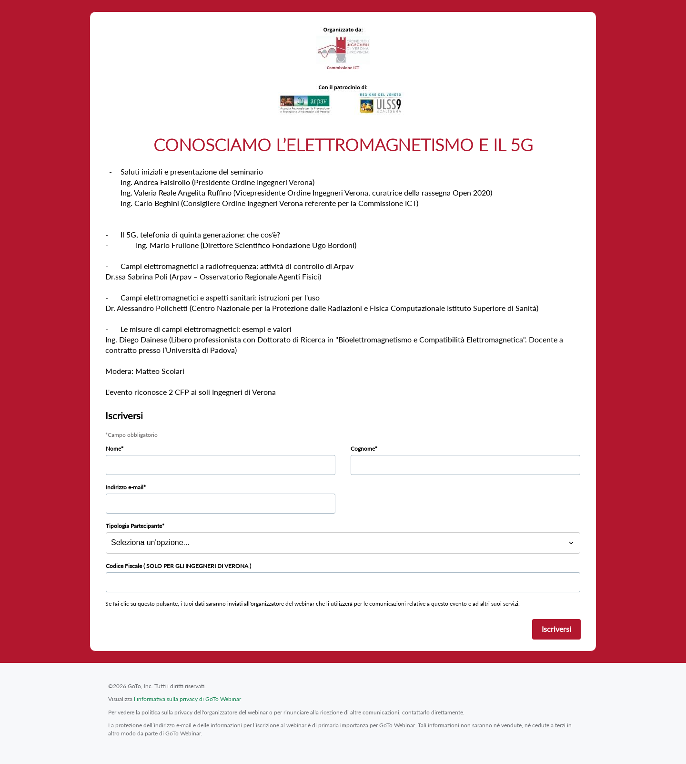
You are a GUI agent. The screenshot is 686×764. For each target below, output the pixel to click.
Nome (113, 448)
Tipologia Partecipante (134, 525)
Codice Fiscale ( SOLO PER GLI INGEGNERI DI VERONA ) (178, 565)
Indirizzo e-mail (124, 487)
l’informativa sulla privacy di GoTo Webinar (187, 698)
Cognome (363, 448)
